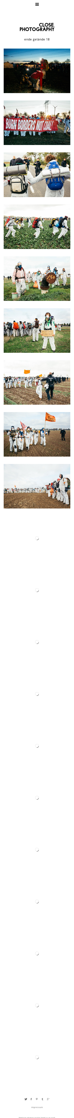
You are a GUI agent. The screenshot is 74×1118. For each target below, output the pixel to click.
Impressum (37, 1107)
